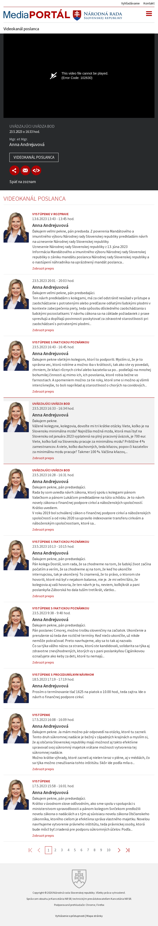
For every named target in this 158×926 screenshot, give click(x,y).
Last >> (124, 850)
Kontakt (148, 3)
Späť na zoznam (22, 181)
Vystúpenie (41, 715)
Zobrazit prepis (43, 268)
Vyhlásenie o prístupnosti (70, 916)
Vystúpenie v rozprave (50, 214)
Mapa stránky (94, 916)
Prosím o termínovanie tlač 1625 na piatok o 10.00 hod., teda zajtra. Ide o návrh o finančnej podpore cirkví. (89, 694)
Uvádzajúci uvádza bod (51, 403)
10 (108, 849)
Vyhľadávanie (130, 3)
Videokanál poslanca (34, 157)
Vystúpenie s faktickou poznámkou (60, 342)
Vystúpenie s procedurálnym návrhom (63, 674)
